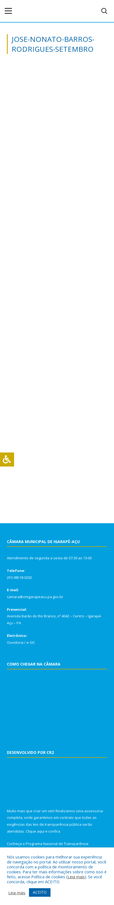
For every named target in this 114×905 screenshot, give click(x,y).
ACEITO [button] (40, 892)
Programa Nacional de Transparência (57, 843)
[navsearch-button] (104, 11)
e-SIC (30, 642)
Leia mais (76, 876)
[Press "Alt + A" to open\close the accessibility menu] (7, 459)
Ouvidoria (15, 642)
